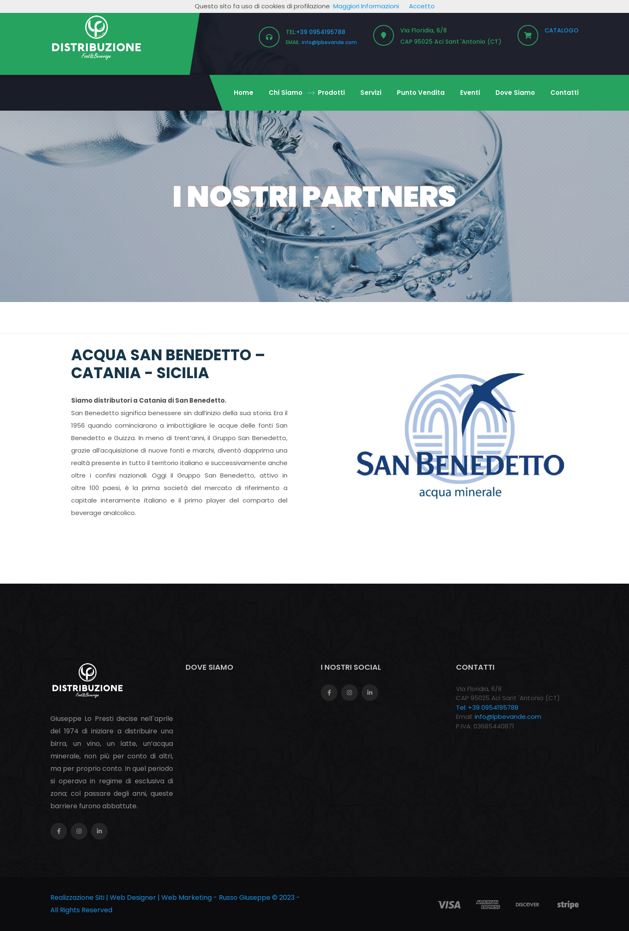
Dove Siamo (515, 92)
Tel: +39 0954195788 (487, 707)
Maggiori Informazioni (366, 6)
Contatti (564, 92)
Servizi (370, 92)
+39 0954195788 (320, 32)
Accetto (422, 6)
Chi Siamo (285, 92)
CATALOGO (562, 30)
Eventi (470, 92)
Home (243, 92)
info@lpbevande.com (329, 42)
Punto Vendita (421, 92)
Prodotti (331, 92)
